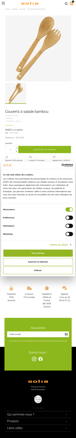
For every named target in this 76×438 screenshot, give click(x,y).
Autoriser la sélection (38, 262)
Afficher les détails (59, 245)
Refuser (38, 270)
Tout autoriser (38, 253)
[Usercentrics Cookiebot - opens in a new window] (61, 165)
